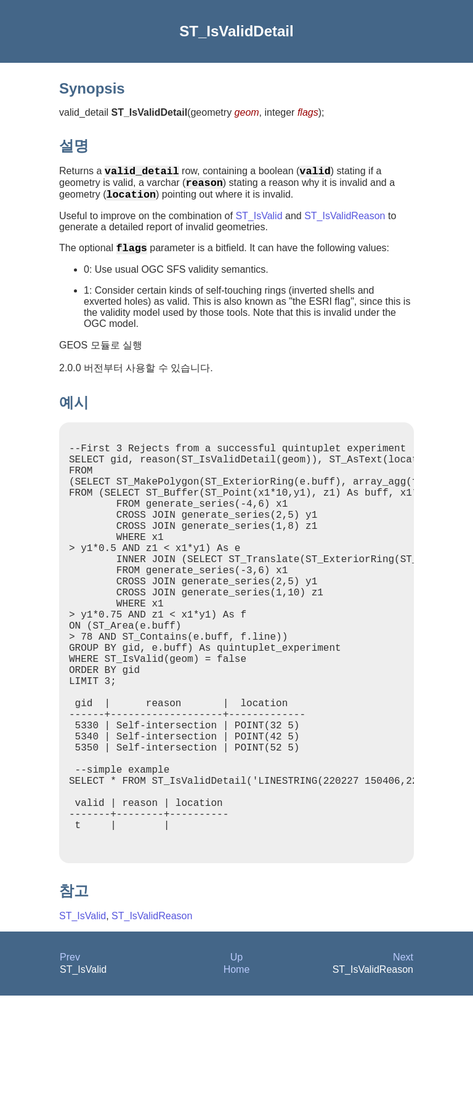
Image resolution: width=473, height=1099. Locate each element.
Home (237, 1073)
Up (236, 1060)
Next (403, 1060)
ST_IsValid (258, 223)
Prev (70, 1060)
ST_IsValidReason (344, 223)
